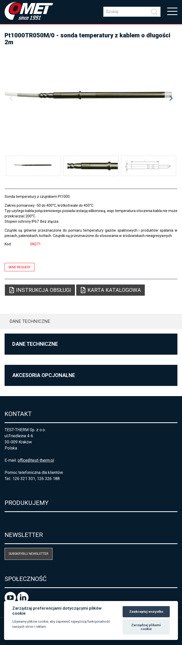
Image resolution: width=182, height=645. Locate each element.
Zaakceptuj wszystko (146, 611)
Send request (19, 267)
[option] (91, 98)
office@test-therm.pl (36, 460)
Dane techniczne (30, 321)
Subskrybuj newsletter (28, 554)
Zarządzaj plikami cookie (146, 627)
